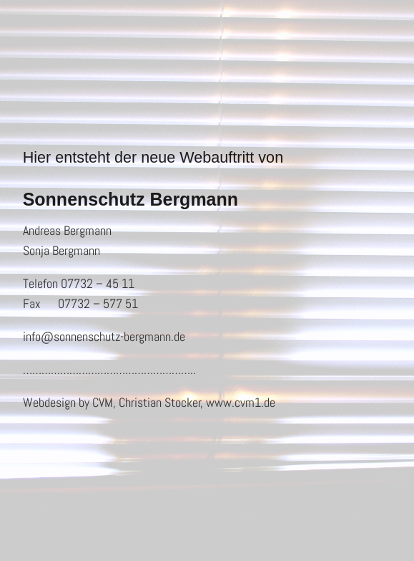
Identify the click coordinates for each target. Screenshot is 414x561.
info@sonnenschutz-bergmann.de (104, 336)
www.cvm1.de (240, 402)
